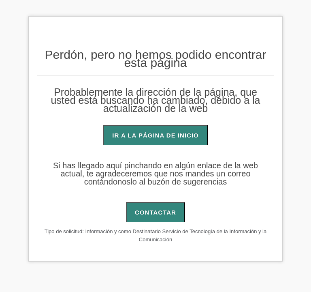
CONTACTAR (155, 212)
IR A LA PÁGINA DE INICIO (155, 135)
